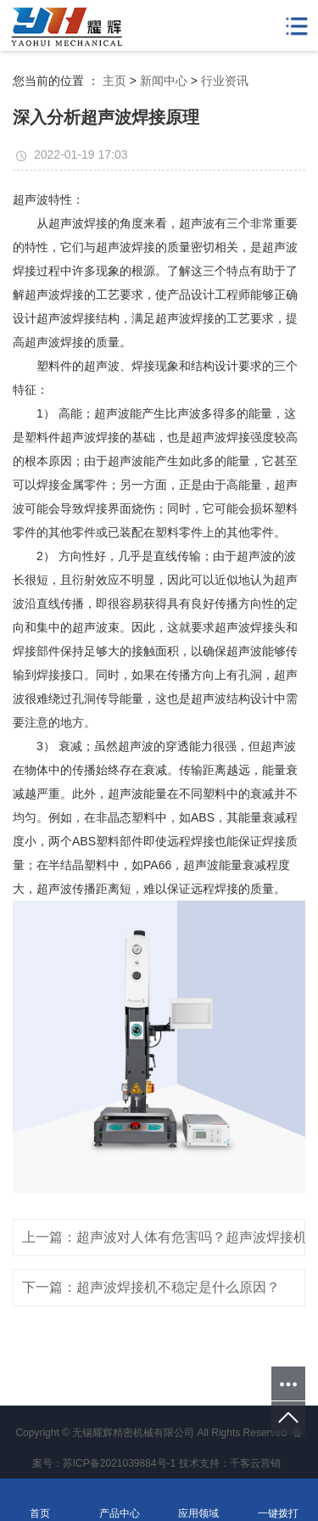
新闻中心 (163, 80)
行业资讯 (224, 80)
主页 (114, 80)
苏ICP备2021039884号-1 (119, 1463)
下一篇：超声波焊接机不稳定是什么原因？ (151, 1287)
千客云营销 (255, 1463)
